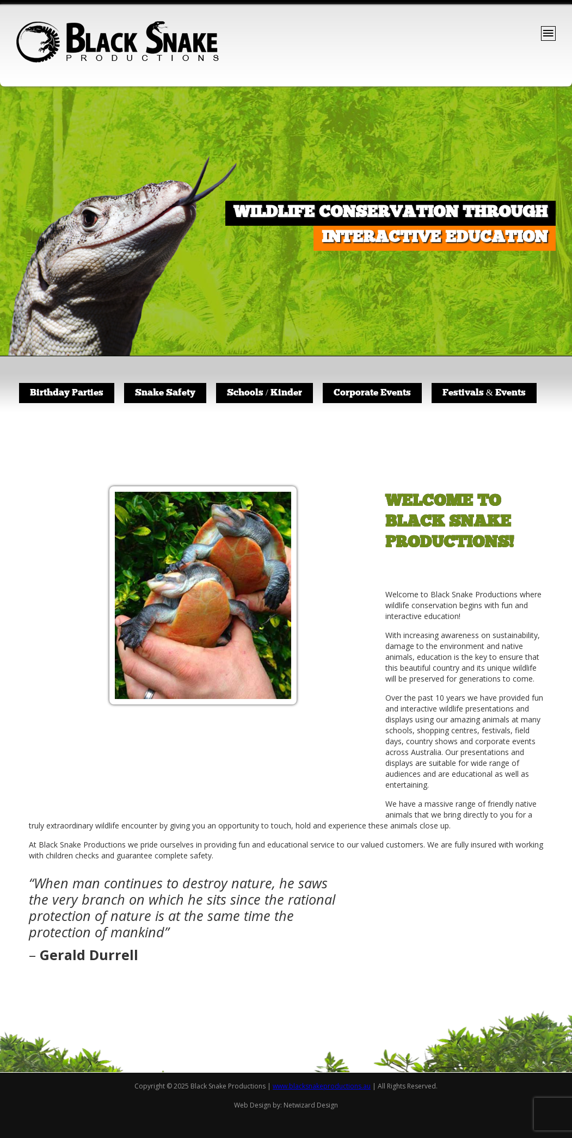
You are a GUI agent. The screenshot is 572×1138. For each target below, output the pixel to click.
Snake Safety (165, 393)
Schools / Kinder (264, 393)
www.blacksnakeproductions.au (322, 1086)
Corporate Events (372, 393)
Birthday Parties (66, 393)
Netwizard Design (311, 1105)
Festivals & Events (484, 393)
